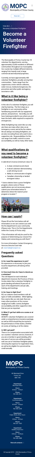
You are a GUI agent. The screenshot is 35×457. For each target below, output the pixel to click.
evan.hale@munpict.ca (12, 248)
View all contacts (17, 443)
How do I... (17, 16)
